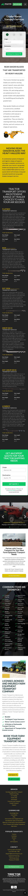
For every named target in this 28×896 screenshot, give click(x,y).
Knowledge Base (14, 813)
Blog (14, 816)
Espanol (14, 805)
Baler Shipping (21, 623)
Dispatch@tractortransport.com (14, 853)
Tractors (14, 834)
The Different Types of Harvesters (14, 820)
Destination (7, 46)
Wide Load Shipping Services (20, 639)
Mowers (14, 838)
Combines (14, 836)
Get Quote (13, 774)
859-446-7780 (15, 851)
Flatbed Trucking (14, 793)
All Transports (14, 841)
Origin (6, 39)
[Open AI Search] (25, 893)
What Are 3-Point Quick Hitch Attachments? (14, 822)
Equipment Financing (14, 855)
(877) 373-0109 (17, 4)
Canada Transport (14, 803)
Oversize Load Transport (14, 801)
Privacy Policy (16, 889)
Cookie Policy (22, 889)
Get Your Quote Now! (14, 575)
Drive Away (14, 799)
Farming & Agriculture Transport (14, 792)
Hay (14, 839)
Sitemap (14, 891)
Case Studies (14, 815)
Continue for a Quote (14, 54)
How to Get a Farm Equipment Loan (14, 818)
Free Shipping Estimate (14, 866)
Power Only (14, 797)
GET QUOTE (14, 484)
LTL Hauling (14, 795)
